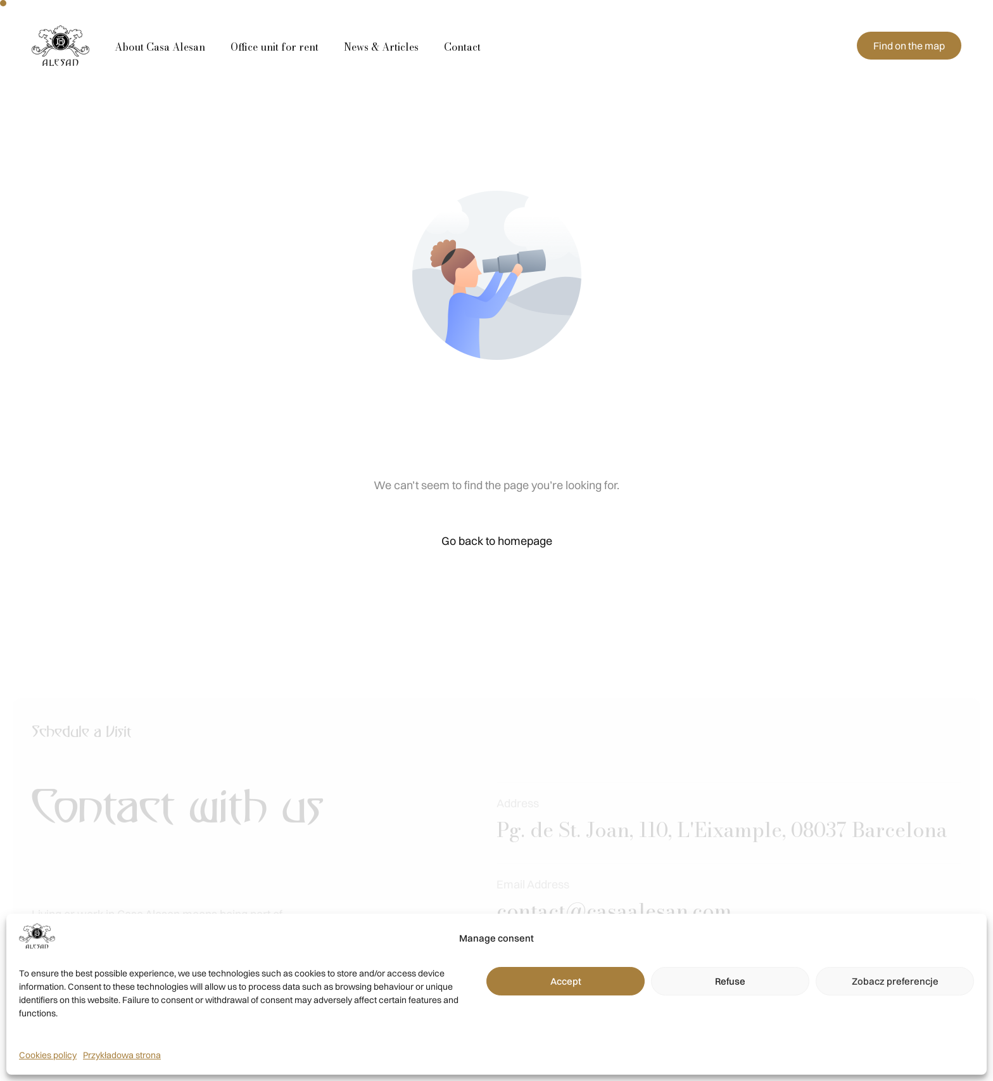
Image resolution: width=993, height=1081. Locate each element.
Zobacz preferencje (895, 981)
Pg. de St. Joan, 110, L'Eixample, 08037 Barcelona (721, 846)
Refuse (730, 981)
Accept (565, 981)
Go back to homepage (496, 541)
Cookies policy (48, 1055)
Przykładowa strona (122, 1055)
